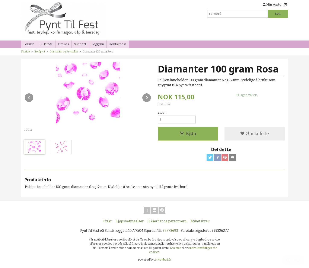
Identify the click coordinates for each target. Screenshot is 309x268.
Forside (29, 44)
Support (80, 44)
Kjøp (187, 133)
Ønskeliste (254, 133)
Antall (162, 113)
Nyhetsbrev (200, 221)
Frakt (107, 221)
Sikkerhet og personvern (167, 221)
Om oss (63, 44)
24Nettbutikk (162, 259)
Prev (33, 97)
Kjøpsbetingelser (130, 221)
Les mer (176, 247)
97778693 (170, 231)
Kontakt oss (117, 44)
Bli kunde (46, 44)
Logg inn (98, 44)
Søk (277, 14)
